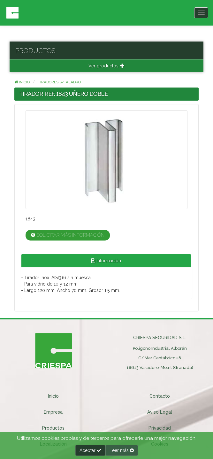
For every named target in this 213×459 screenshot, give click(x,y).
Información (106, 260)
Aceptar (90, 450)
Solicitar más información (67, 235)
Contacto (159, 396)
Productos (53, 428)
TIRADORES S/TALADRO (59, 82)
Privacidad (159, 428)
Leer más (122, 450)
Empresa (53, 412)
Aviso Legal (159, 412)
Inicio (22, 82)
